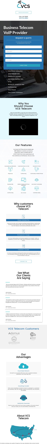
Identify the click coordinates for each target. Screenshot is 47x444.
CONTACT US (23, 261)
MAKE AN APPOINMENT (24, 12)
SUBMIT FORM (23, 65)
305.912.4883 (23, 18)
